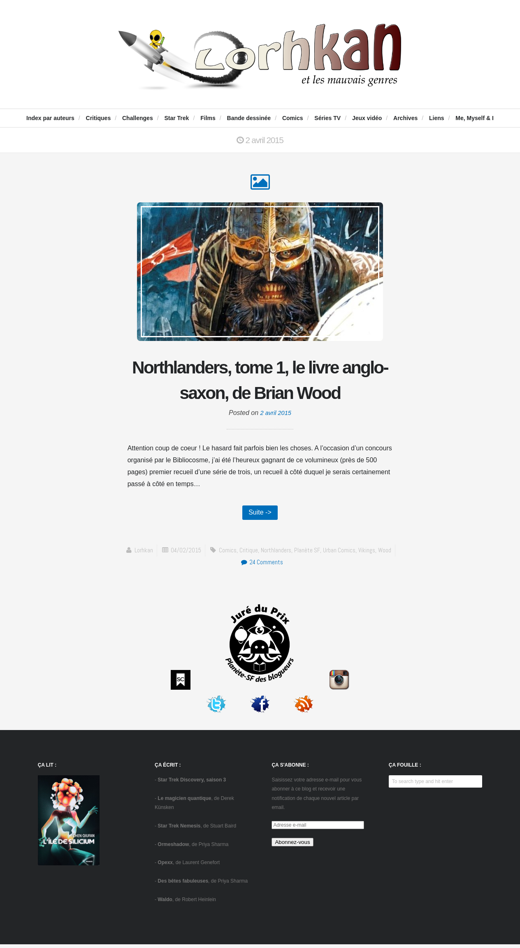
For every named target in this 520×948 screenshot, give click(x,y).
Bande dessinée (249, 118)
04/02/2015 (184, 553)
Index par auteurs (50, 118)
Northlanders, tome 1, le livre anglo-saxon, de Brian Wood (259, 381)
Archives (405, 118)
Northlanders (276, 553)
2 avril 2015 (276, 415)
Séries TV (327, 118)
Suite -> (260, 515)
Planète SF (308, 553)
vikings (369, 553)
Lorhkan (141, 553)
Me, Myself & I (474, 118)
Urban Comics (340, 553)
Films (208, 118)
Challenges (137, 118)
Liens (436, 118)
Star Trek (176, 118)
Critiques (98, 118)
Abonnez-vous (292, 846)
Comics (292, 118)
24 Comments (261, 565)
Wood (387, 553)
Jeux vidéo (367, 118)
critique (248, 553)
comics (227, 553)
